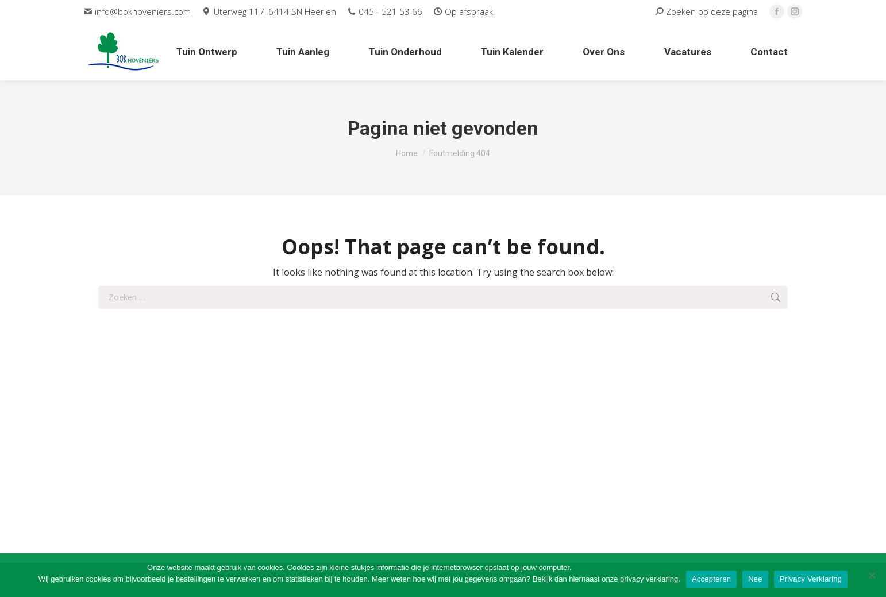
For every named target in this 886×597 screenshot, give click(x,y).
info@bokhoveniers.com (137, 12)
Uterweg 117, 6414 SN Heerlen (269, 12)
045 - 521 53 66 (385, 12)
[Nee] (871, 575)
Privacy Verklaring (811, 579)
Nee (755, 579)
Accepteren (711, 579)
